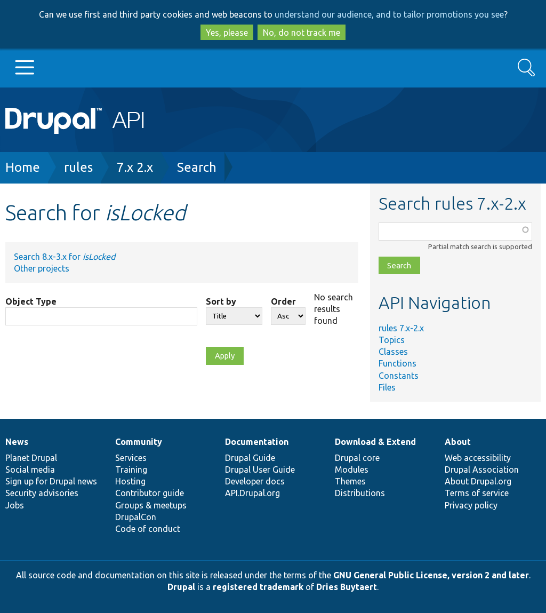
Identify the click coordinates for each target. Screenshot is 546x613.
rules (78, 167)
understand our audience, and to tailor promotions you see (389, 14)
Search (196, 167)
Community (138, 442)
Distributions (360, 493)
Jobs (14, 505)
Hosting (130, 481)
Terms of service (477, 493)
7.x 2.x (135, 167)
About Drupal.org (478, 481)
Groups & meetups (151, 505)
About (458, 442)
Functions (397, 363)
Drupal (181, 587)
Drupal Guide (250, 458)
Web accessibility (478, 458)
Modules (351, 469)
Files (387, 387)
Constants (399, 375)
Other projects (41, 268)
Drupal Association (482, 469)
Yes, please (227, 32)
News (16, 442)
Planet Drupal (31, 458)
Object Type (31, 301)
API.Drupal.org (252, 493)
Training (131, 469)
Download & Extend (375, 442)
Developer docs (255, 481)
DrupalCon (135, 517)
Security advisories (41, 493)
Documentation (256, 442)
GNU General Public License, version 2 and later (431, 575)
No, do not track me (301, 32)
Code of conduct (147, 529)
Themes (350, 481)
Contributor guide (149, 493)
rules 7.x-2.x (401, 328)
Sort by (221, 301)
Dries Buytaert (346, 587)
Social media (30, 469)
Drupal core (357, 458)
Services (131, 458)
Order (283, 301)
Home (22, 167)
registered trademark (258, 587)
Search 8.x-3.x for (64, 256)
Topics (392, 340)
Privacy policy (471, 505)
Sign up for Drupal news (51, 481)
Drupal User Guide (260, 469)
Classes (393, 351)
